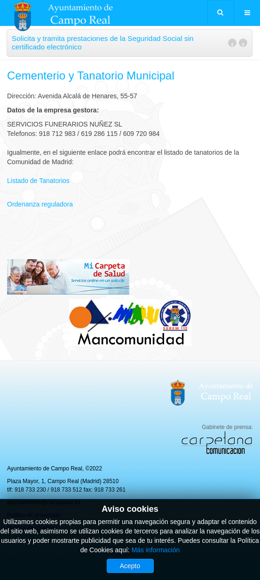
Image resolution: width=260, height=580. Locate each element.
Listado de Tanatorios (38, 180)
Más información (156, 550)
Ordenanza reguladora (40, 204)
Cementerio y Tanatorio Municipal (90, 75)
